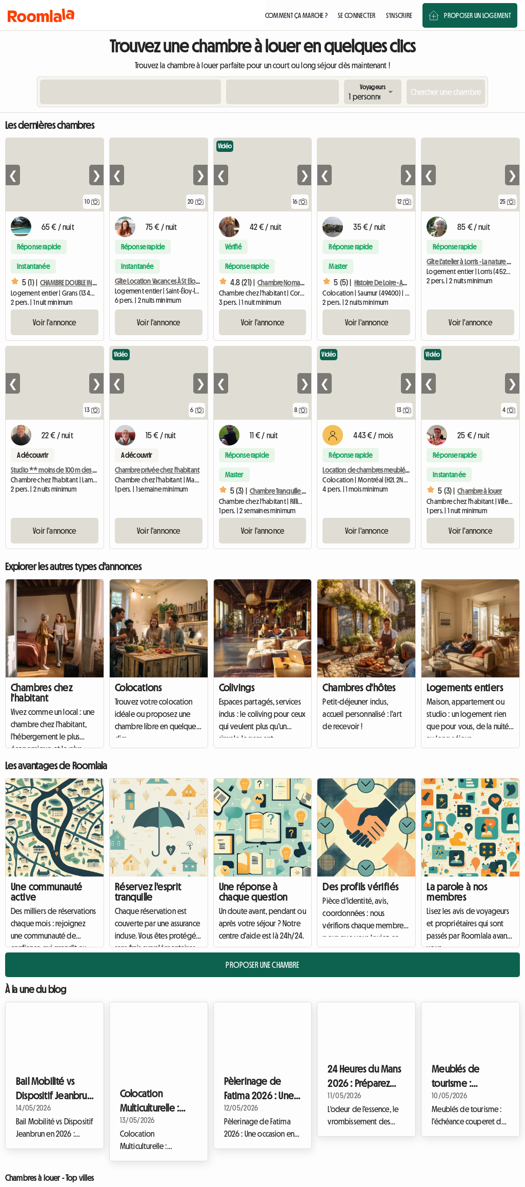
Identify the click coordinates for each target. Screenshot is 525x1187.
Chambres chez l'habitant (41, 693)
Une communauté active (47, 892)
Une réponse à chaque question (253, 892)
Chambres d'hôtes (358, 688)
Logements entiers (465, 688)
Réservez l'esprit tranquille (148, 892)
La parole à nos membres (457, 892)
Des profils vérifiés (360, 887)
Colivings (237, 688)
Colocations (138, 688)
